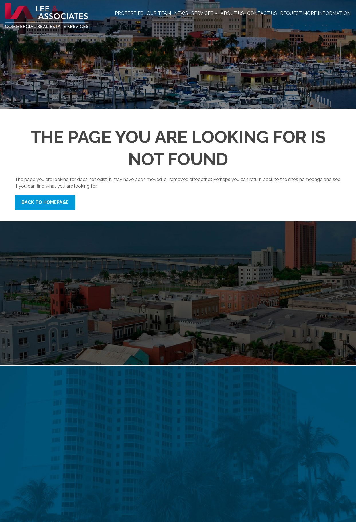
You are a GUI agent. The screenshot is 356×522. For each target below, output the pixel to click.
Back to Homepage (45, 202)
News (181, 13)
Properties (129, 13)
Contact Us (262, 13)
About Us (232, 13)
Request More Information (315, 13)
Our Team (159, 13)
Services (204, 13)
